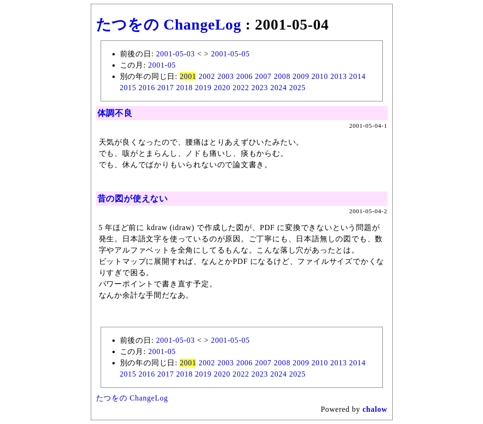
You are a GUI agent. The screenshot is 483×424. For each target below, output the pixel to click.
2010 (319, 76)
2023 (260, 88)
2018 (184, 88)
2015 (128, 88)
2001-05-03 (175, 54)
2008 (282, 76)
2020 (222, 88)
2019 (203, 88)
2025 (297, 88)
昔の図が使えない (132, 198)
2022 (241, 88)
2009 (301, 76)
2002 (206, 76)
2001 (188, 76)
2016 (147, 88)
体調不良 (115, 113)
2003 (225, 76)
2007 (263, 76)
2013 (338, 76)
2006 (244, 76)
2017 (166, 88)
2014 (357, 76)
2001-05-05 (230, 54)
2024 (278, 88)
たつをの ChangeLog (168, 24)
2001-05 (162, 65)
